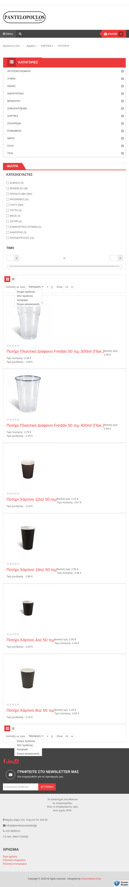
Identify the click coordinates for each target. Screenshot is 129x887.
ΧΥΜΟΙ (65, 78)
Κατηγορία (22, 300)
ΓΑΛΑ (65, 145)
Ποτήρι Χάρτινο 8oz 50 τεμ (30, 710)
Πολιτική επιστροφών (15, 863)
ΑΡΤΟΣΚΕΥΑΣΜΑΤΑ (65, 71)
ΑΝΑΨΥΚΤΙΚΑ (65, 93)
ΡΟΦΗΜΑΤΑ (65, 131)
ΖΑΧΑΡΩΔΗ (65, 123)
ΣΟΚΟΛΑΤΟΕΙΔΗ (65, 108)
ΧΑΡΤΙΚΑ (65, 116)
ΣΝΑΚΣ (65, 86)
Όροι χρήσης (10, 856)
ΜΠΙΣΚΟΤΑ (65, 101)
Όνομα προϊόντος (26, 291)
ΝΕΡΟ (65, 138)
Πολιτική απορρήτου (14, 860)
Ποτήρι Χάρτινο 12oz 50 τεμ (31, 499)
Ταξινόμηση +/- (36, 286)
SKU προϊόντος (25, 296)
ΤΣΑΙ (65, 153)
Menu (8, 33)
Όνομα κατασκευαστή (28, 304)
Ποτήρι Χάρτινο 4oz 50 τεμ (30, 640)
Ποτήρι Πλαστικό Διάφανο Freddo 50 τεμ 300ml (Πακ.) (55, 351)
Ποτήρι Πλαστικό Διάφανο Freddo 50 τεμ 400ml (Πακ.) (55, 425)
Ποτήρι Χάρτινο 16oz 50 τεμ (31, 569)
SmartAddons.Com (91, 878)
